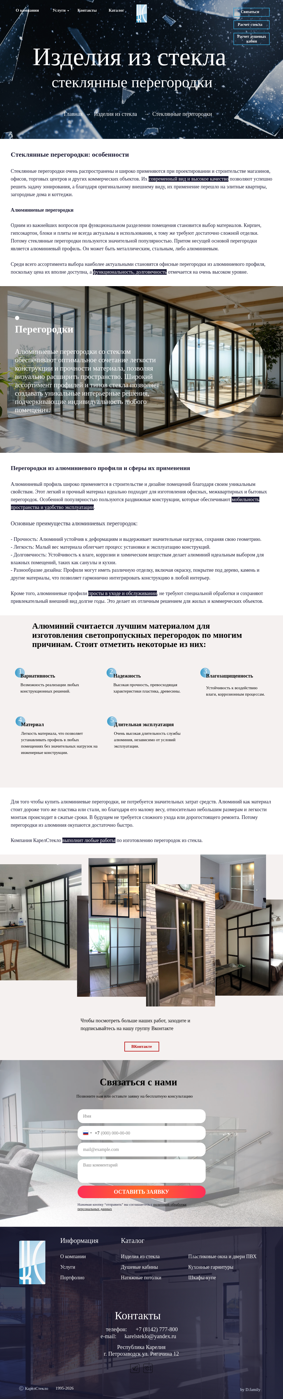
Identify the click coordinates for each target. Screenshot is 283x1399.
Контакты (87, 10)
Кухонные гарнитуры (210, 1267)
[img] (141, 13)
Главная (73, 114)
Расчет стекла (250, 25)
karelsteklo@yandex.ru (150, 1336)
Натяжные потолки (141, 1277)
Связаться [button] (250, 12)
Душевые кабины (139, 1267)
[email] (142, 1149)
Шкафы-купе (202, 1277)
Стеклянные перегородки (182, 114)
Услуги (59, 10)
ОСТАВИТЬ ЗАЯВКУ (141, 1192)
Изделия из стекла (115, 114)
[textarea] (142, 1171)
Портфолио (72, 1277)
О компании (27, 10)
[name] (142, 1116)
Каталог (116, 10)
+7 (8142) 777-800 (157, 1329)
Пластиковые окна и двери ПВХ (222, 1256)
